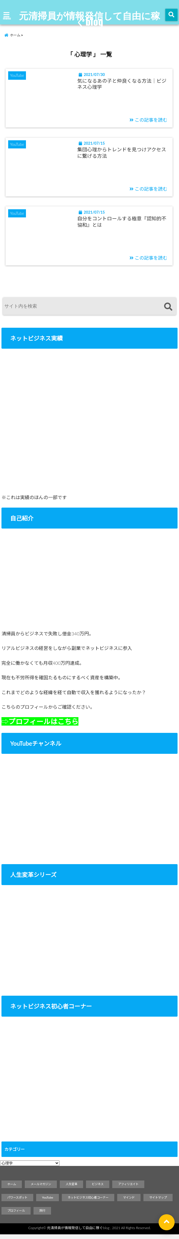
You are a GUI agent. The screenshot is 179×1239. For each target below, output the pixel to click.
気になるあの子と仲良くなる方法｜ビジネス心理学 (122, 85)
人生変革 (71, 1188)
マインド (129, 1202)
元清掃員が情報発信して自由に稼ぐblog (89, 18)
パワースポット (17, 1202)
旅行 (42, 1215)
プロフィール (16, 1215)
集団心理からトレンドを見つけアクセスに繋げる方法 (122, 155)
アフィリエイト (128, 1188)
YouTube (47, 1202)
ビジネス (97, 1188)
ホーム (11, 1188)
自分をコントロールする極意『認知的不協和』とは (122, 225)
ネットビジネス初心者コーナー (88, 1202)
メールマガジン (41, 1188)
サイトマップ (158, 1202)
